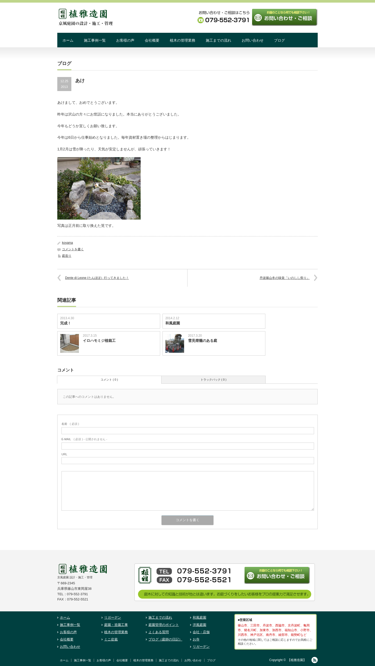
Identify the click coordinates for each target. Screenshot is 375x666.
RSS (314, 660)
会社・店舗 (201, 632)
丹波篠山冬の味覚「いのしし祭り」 (285, 278)
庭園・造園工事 (116, 625)
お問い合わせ (253, 40)
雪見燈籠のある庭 (202, 340)
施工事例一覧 (95, 40)
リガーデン (112, 617)
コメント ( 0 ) (109, 379)
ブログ (279, 40)
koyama (67, 243)
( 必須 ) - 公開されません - (84, 439)
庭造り (66, 256)
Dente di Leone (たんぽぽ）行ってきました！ (97, 278)
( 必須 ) (70, 423)
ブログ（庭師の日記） (165, 639)
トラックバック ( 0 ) (214, 379)
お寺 (196, 639)
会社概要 (152, 40)
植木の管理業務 (182, 40)
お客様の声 (125, 40)
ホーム (68, 40)
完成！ (65, 323)
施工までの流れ (218, 40)
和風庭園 (174, 323)
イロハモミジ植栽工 (99, 340)
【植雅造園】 (297, 660)
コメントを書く (73, 249)
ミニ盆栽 (111, 639)
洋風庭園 (199, 625)
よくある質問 (158, 632)
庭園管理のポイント (163, 625)
